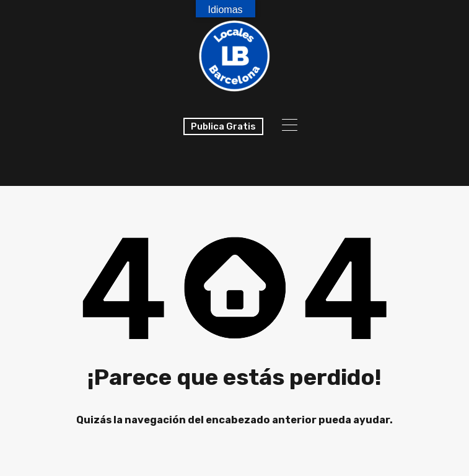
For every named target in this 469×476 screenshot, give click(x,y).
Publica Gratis (223, 126)
